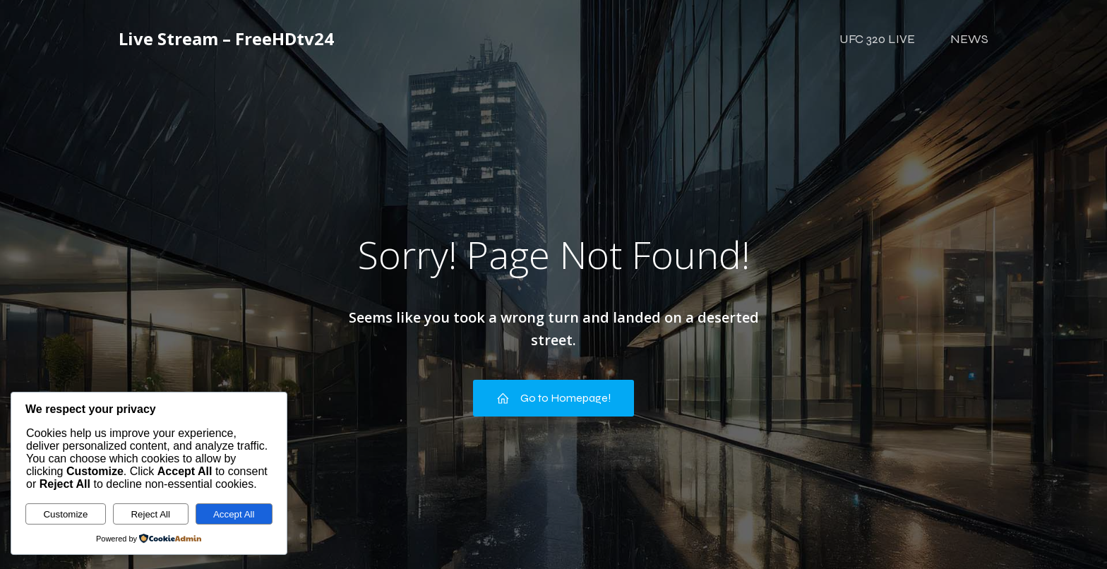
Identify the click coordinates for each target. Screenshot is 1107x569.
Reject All (150, 514)
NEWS (969, 39)
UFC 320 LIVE (877, 39)
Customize (65, 514)
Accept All (234, 514)
